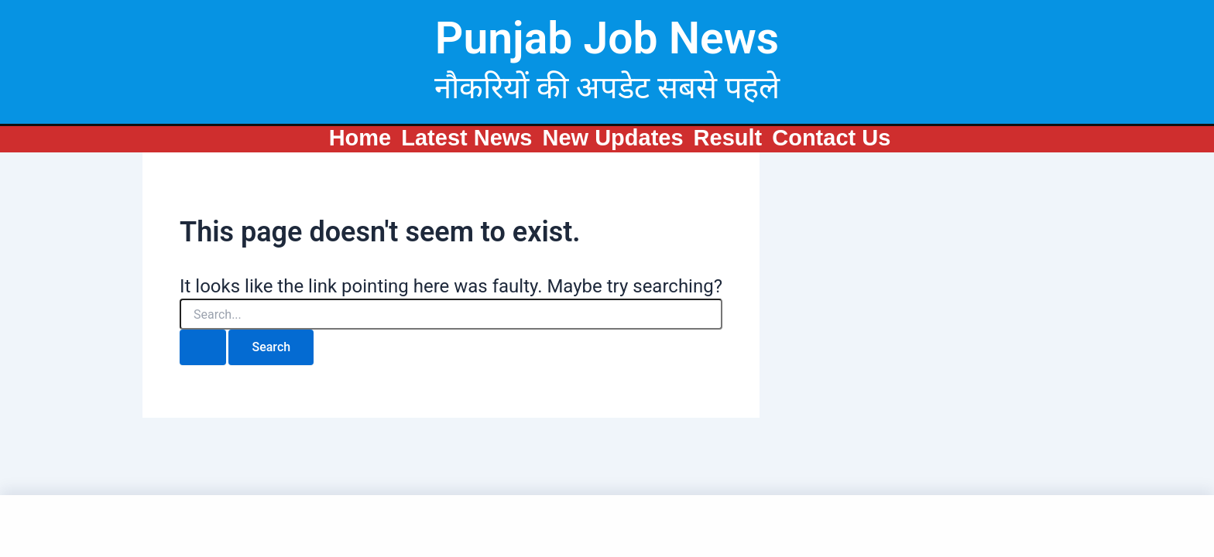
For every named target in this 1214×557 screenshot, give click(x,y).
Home (360, 137)
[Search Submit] (203, 347)
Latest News (466, 137)
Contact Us (831, 137)
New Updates (612, 137)
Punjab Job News (607, 38)
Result (728, 137)
